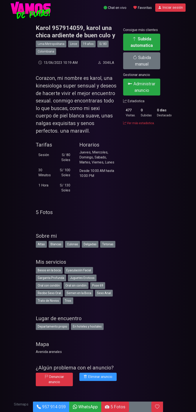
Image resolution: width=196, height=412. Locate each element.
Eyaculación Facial (78, 270)
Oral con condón (49, 285)
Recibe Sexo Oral (49, 293)
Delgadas (90, 244)
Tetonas (107, 244)
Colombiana (46, 51)
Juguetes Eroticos (82, 278)
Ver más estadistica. (139, 123)
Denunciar (54, 379)
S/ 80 (103, 44)
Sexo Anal (104, 293)
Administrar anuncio (141, 87)
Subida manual (142, 61)
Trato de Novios (48, 300)
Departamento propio (52, 326)
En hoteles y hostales (87, 326)
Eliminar (98, 377)
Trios (68, 300)
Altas (41, 244)
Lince (73, 44)
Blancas (56, 244)
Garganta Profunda (51, 278)
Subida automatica (142, 42)
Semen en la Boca (79, 293)
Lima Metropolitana (51, 44)
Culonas (72, 244)
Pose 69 (97, 285)
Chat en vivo (115, 8)
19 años (88, 44)
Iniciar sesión (170, 7)
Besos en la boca (49, 270)
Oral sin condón (76, 285)
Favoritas (142, 8)
